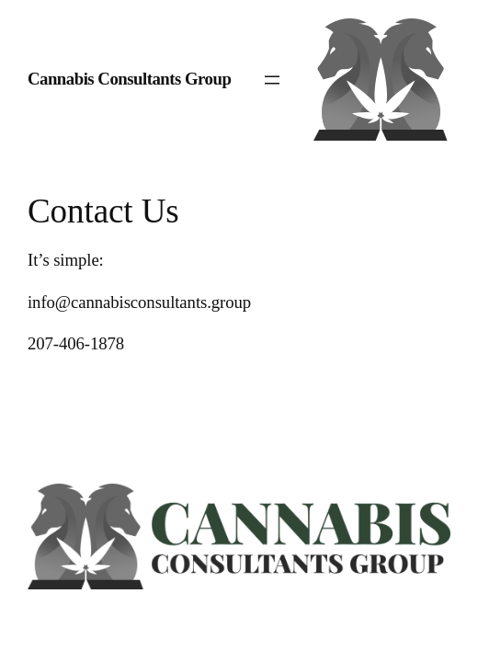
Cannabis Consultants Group (129, 78)
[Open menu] (272, 80)
